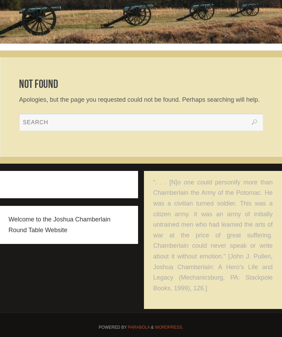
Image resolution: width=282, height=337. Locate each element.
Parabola (139, 327)
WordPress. (169, 327)
